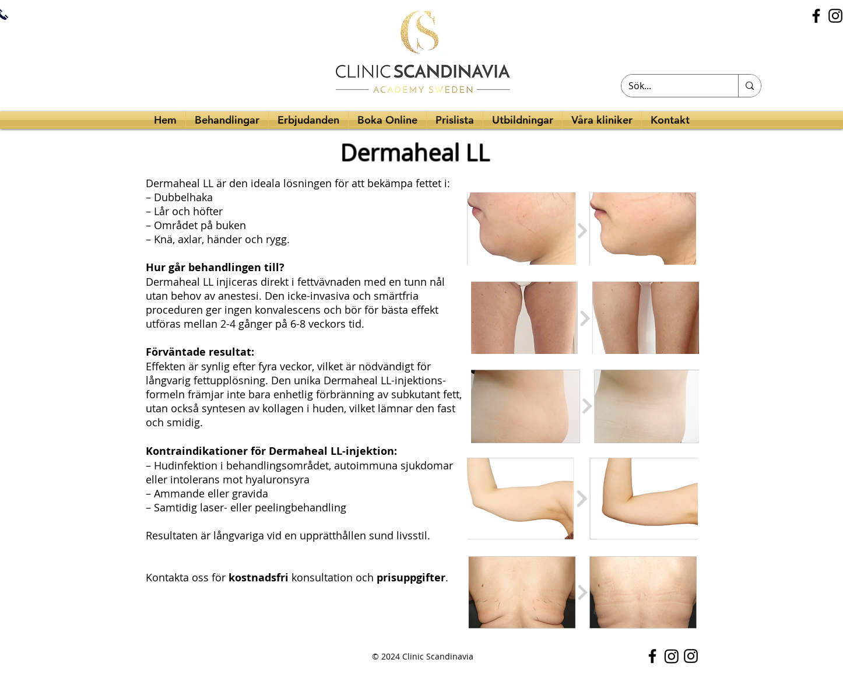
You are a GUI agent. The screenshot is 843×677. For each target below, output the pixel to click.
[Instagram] (671, 656)
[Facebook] (816, 15)
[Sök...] (671, 86)
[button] (522, 120)
